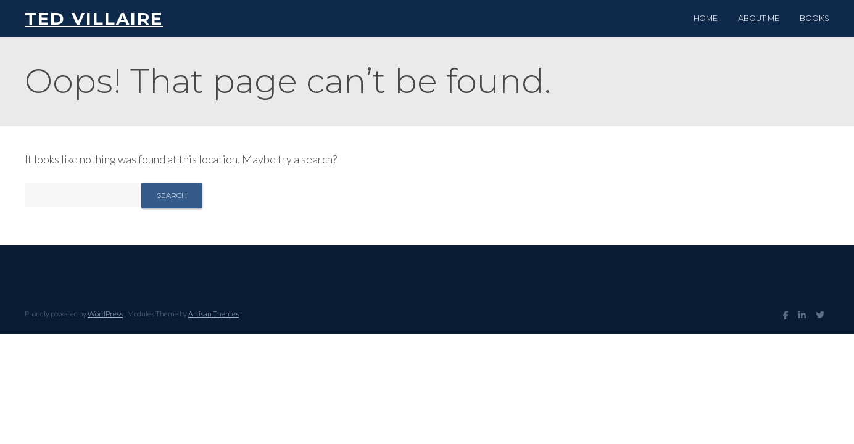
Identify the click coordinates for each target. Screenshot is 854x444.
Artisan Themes (213, 313)
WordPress (105, 313)
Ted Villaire (94, 18)
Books (814, 18)
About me (758, 18)
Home (706, 18)
